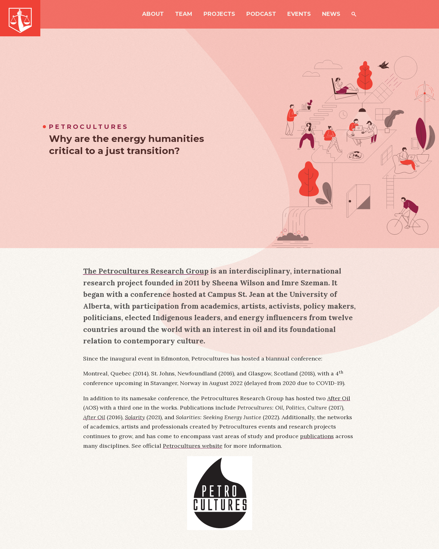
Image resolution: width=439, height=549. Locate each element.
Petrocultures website (192, 445)
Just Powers (20, 18)
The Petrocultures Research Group (145, 270)
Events (299, 14)
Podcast (261, 14)
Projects (219, 14)
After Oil (338, 398)
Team (183, 14)
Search (354, 14)
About (153, 14)
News (331, 14)
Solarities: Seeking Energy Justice (218, 417)
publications (317, 436)
